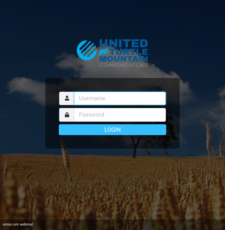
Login (113, 129)
